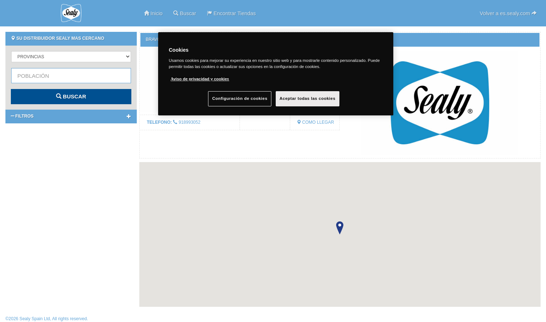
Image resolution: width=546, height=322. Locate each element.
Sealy (71, 13)
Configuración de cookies (239, 98)
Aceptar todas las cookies (308, 98)
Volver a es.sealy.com (508, 13)
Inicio (153, 13)
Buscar (184, 13)
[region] (275, 73)
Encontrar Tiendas (231, 13)
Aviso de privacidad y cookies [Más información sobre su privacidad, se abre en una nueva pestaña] (200, 79)
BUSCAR (71, 96)
